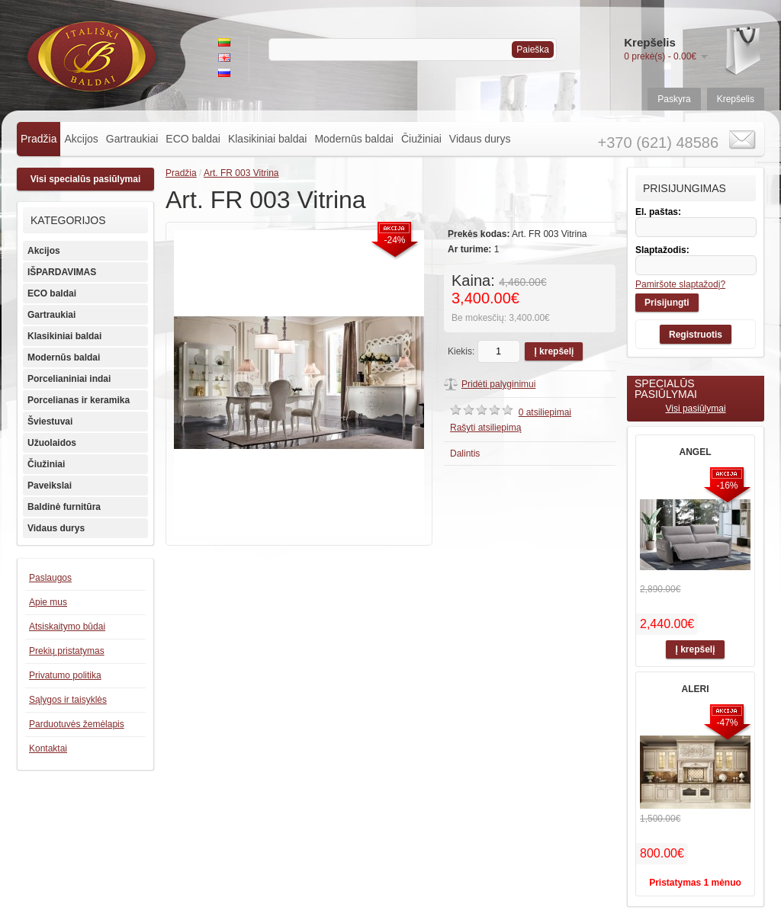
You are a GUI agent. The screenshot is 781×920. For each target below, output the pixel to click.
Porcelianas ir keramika (78, 400)
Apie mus (48, 602)
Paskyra (673, 99)
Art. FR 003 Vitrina (241, 173)
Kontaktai (48, 748)
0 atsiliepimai (545, 412)
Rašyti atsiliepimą (485, 427)
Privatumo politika (65, 675)
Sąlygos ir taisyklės (68, 699)
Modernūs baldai (354, 139)
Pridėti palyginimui (498, 384)
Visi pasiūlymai (695, 408)
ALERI (695, 689)
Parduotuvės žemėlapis (76, 724)
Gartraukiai (132, 139)
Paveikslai (49, 485)
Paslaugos (50, 577)
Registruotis (695, 334)
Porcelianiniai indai (69, 378)
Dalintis (465, 453)
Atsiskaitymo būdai (67, 626)
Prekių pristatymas (66, 651)
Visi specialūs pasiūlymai (86, 179)
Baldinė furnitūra (64, 507)
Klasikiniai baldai (267, 139)
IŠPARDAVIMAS (61, 272)
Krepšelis (735, 99)
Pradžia (38, 139)
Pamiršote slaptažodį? (680, 284)
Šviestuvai (49, 421)
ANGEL (696, 452)
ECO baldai (193, 139)
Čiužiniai (421, 139)
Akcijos (81, 139)
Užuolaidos (51, 443)
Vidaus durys (480, 139)
